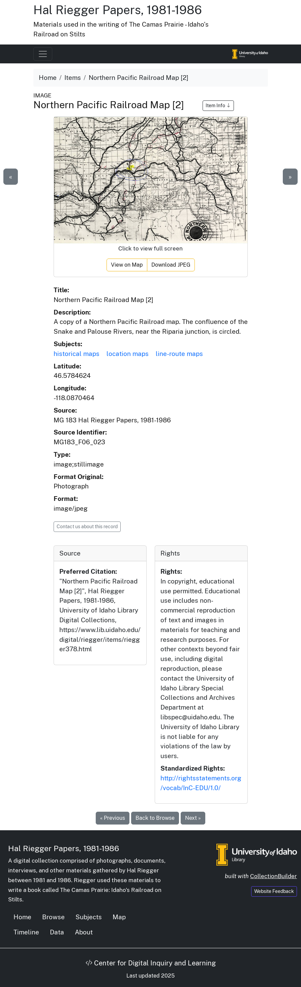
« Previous (112, 818)
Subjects (89, 917)
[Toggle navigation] (42, 54)
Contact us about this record (87, 526)
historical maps (76, 353)
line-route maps (179, 353)
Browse (53, 917)
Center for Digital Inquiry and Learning (151, 963)
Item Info (218, 105)
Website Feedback (274, 891)
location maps (128, 353)
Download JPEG (170, 265)
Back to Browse (155, 818)
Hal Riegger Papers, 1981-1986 (117, 10)
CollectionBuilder (273, 876)
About (84, 932)
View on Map (127, 265)
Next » (193, 818)
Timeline (26, 932)
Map (119, 917)
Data (57, 932)
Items (72, 77)
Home (48, 77)
